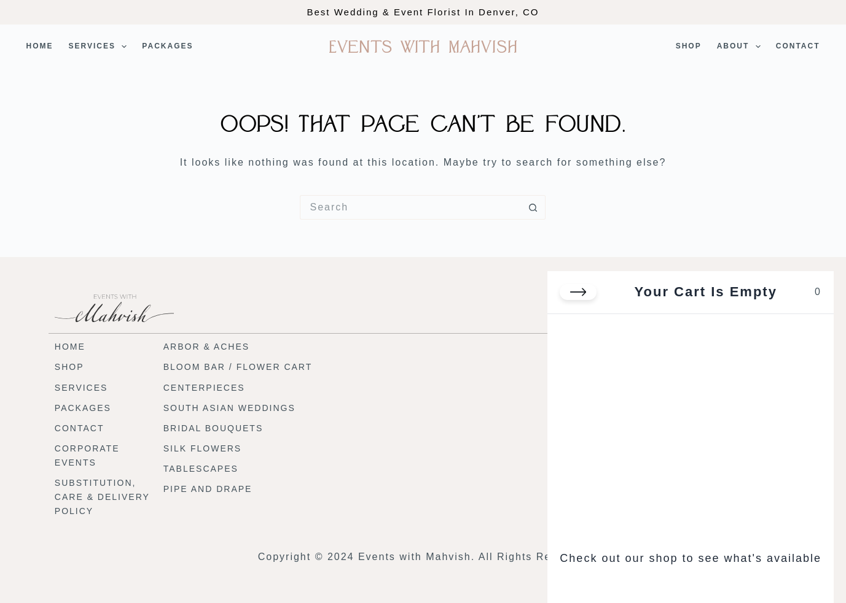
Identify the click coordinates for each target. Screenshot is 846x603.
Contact (798, 46)
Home (39, 46)
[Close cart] (578, 292)
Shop (689, 46)
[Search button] (533, 207)
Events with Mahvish (423, 46)
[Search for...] (410, 207)
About (741, 46)
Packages (167, 46)
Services (100, 46)
